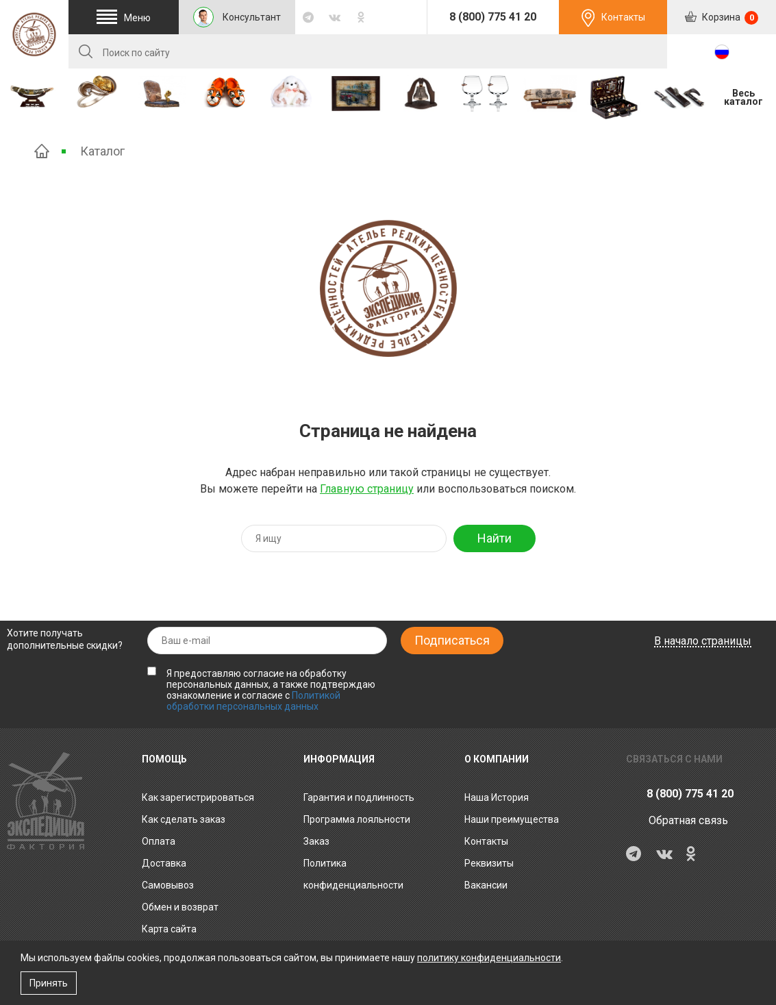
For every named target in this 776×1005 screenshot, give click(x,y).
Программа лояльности (356, 819)
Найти (494, 538)
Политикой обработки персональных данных (253, 701)
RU (721, 52)
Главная (41, 151)
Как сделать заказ (183, 819)
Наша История (496, 797)
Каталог (102, 151)
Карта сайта (169, 928)
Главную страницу (367, 488)
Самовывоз (168, 885)
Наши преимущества (511, 819)
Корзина (729, 18)
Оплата (158, 841)
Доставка (164, 863)
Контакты (623, 17)
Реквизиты (489, 863)
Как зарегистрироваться (198, 797)
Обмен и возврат (180, 907)
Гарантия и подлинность (358, 797)
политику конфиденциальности (489, 957)
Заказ (316, 841)
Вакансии (486, 885)
